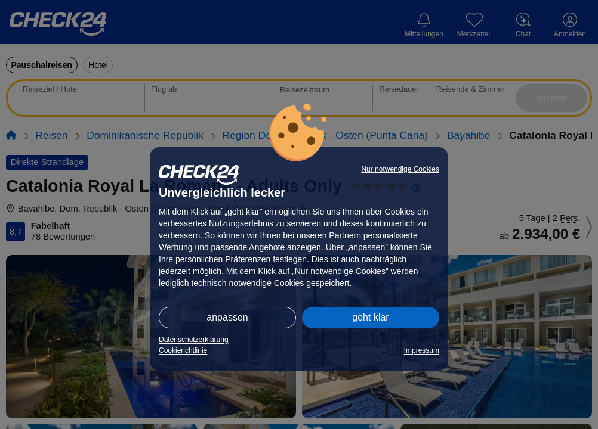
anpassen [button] (227, 317)
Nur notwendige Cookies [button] (400, 169)
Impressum (421, 350)
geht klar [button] (370, 317)
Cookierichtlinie (183, 350)
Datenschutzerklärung (194, 339)
